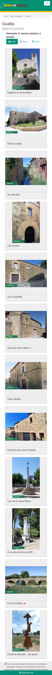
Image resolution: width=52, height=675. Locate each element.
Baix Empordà (16, 16)
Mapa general (26, 673)
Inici (6, 16)
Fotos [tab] (12, 41)
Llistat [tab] (35, 41)
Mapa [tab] (23, 41)
